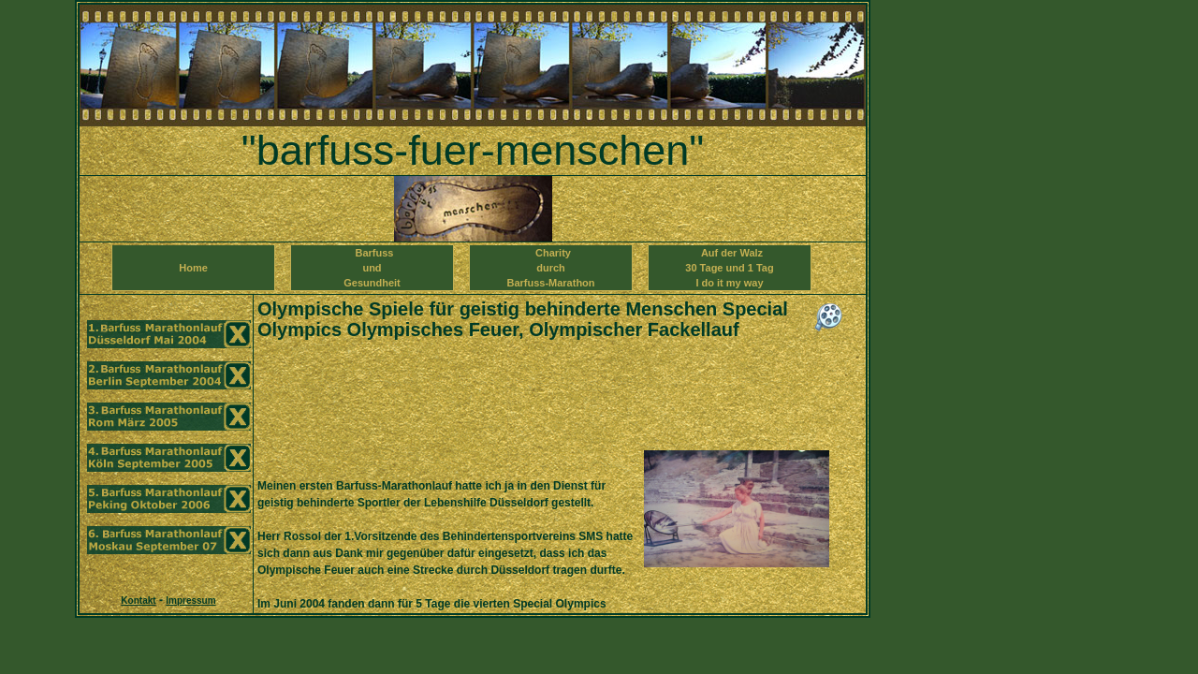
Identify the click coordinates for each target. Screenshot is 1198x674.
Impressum (190, 600)
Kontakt (138, 600)
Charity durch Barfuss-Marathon (550, 267)
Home (193, 275)
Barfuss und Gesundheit (372, 267)
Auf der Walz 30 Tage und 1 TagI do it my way (729, 267)
